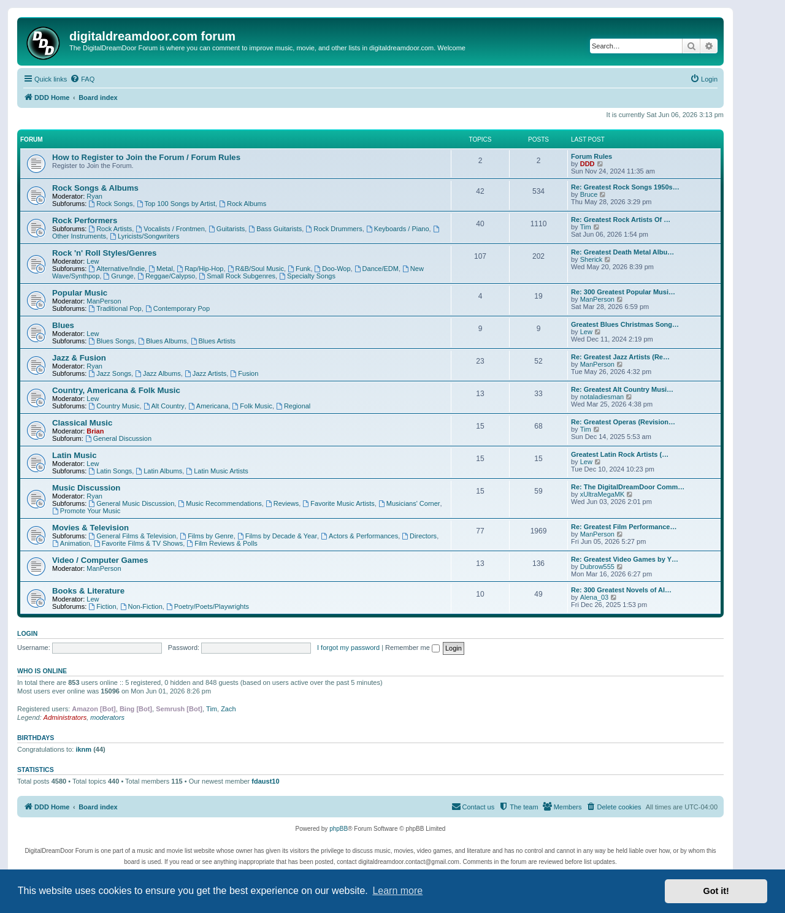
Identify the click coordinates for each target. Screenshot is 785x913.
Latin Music (74, 455)
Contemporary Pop (177, 308)
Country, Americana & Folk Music (116, 390)
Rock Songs (110, 203)
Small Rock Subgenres (237, 276)
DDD (587, 163)
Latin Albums (159, 471)
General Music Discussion (131, 503)
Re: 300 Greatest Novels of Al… (621, 590)
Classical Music (82, 422)
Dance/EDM (376, 268)
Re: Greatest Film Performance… (623, 526)
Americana (208, 406)
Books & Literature (88, 590)
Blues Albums (162, 341)
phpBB (338, 828)
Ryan (94, 196)
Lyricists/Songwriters (144, 236)
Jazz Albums (158, 373)
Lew (92, 261)
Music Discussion (86, 487)
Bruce (589, 194)
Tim (585, 227)
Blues (63, 325)
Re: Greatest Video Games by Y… (624, 559)
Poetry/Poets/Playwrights (207, 606)
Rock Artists (110, 228)
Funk (299, 268)
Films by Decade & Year (277, 536)
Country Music (113, 406)
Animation (71, 543)
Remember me (412, 647)
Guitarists (227, 228)
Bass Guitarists (275, 228)
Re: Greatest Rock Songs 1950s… (625, 187)
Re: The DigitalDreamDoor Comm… (627, 487)
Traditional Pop (114, 308)
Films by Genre (206, 536)
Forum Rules (591, 156)
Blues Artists (213, 341)
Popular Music (79, 292)
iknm (83, 749)
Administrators (65, 717)
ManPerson (103, 301)
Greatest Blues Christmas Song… (625, 324)
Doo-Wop (333, 268)
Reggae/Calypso (166, 276)
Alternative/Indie (116, 268)
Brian (95, 431)
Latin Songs (110, 471)
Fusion (244, 373)
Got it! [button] (716, 891)
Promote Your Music (86, 510)
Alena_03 (594, 597)
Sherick (591, 259)
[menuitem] (82, 79)
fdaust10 (265, 781)
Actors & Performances (359, 536)
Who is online (42, 670)
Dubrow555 (597, 566)
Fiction (102, 606)
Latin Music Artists (217, 471)
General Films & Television (132, 536)
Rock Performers (84, 220)
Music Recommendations (219, 503)
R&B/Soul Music (256, 268)
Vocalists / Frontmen (170, 228)
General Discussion (118, 438)
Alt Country (164, 406)
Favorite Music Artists (338, 503)
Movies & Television (90, 527)
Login (27, 633)
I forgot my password (348, 647)
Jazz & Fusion (79, 357)
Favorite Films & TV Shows (138, 543)
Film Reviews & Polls (222, 543)
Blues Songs (111, 341)
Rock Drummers (333, 228)
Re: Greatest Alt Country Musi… (622, 389)
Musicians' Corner (409, 503)
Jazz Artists (205, 373)
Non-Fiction (141, 606)
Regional (293, 406)
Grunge (118, 276)
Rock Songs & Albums (95, 188)
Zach (228, 708)
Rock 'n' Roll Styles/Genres (104, 253)
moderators (107, 717)
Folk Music (252, 406)
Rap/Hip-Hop (200, 268)
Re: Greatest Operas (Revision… (623, 422)
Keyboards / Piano (397, 228)
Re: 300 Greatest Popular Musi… (623, 292)
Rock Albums (242, 203)
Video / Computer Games (100, 560)
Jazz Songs (109, 373)
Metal (160, 268)
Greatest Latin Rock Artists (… (619, 454)
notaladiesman (602, 396)
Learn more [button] (397, 890)
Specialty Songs (307, 276)
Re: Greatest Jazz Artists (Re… (620, 357)
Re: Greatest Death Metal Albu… (622, 252)
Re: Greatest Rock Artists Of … (620, 219)
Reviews (282, 503)
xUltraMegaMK (602, 494)
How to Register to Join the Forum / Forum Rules (146, 157)
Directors (419, 536)
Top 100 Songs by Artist (176, 203)
